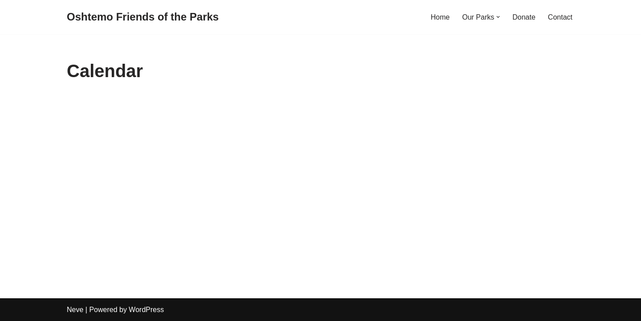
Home (440, 17)
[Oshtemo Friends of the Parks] (143, 17)
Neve (75, 309)
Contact (560, 17)
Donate (524, 17)
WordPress (146, 309)
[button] (498, 17)
